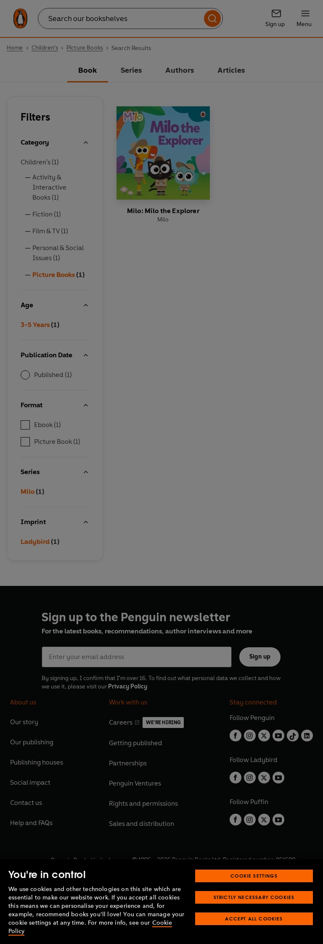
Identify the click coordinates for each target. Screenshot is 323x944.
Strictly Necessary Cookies (254, 897)
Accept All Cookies (254, 918)
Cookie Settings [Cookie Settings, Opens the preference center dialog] (254, 876)
